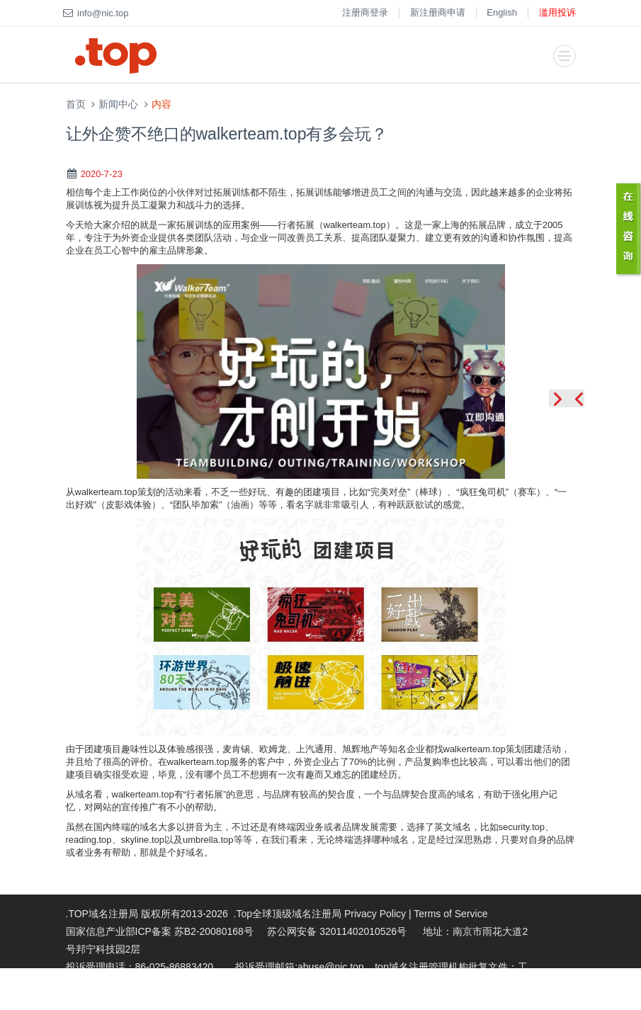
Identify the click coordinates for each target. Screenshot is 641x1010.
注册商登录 (365, 12)
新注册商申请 (437, 12)
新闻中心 (118, 104)
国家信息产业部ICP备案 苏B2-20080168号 (160, 931)
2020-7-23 (102, 174)
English (502, 12)
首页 (76, 104)
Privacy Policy (375, 913)
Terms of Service (450, 913)
